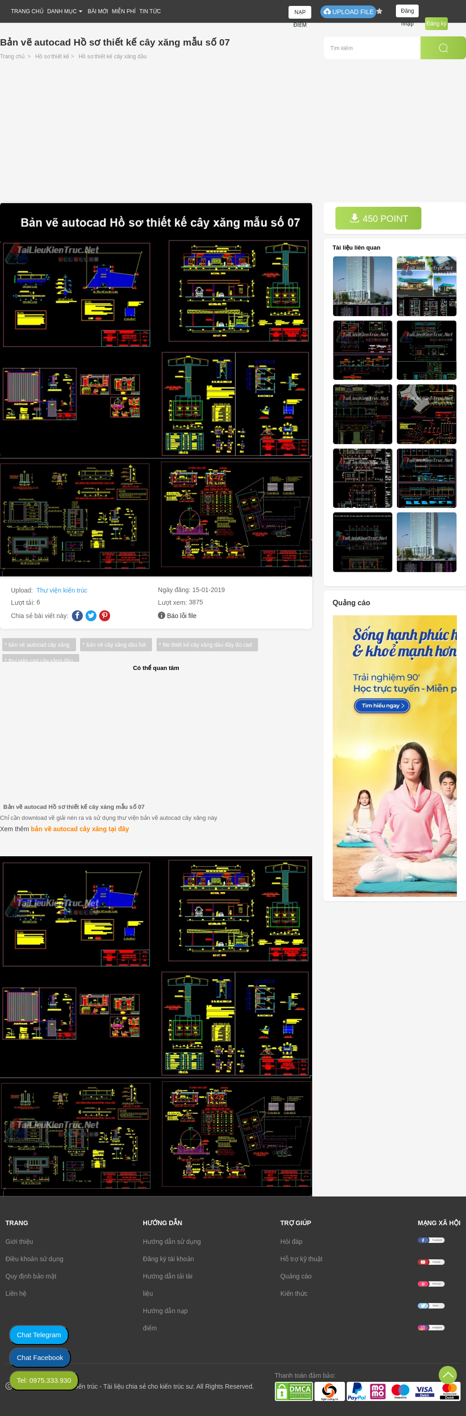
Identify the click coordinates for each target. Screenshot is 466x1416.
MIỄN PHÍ (124, 11)
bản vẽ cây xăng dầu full (115, 645)
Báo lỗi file (182, 615)
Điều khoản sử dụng (34, 1259)
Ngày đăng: (175, 589)
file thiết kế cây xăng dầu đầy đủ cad (206, 645)
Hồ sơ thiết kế (52, 56)
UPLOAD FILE (348, 11)
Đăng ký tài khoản (168, 1259)
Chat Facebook (40, 1357)
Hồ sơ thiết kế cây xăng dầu (113, 56)
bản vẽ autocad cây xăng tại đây (80, 829)
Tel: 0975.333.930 (44, 1380)
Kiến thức (294, 1293)
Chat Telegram (39, 1335)
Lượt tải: (23, 602)
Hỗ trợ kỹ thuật (301, 1259)
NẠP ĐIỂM (300, 14)
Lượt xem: (173, 602)
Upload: (23, 590)
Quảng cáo (296, 1276)
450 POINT (379, 218)
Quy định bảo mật (30, 1276)
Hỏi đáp (291, 1241)
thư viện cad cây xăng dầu (40, 661)
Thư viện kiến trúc (61, 590)
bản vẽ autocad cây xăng (38, 645)
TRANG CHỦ (27, 11)
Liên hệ (15, 1293)
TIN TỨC (150, 11)
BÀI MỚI (98, 11)
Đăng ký (436, 23)
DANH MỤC (62, 11)
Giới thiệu (19, 1241)
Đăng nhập (407, 12)
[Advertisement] (233, 134)
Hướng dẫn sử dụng (172, 1241)
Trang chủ (12, 56)
